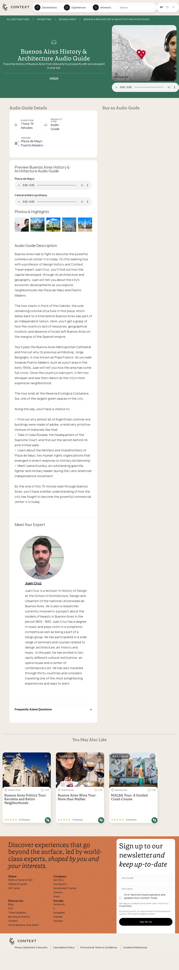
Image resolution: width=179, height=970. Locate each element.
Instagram (59, 912)
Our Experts (60, 884)
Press (56, 896)
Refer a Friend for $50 (20, 880)
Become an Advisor (19, 916)
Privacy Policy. (125, 906)
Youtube (58, 920)
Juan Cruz (33, 583)
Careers (58, 892)
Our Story (58, 880)
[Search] (137, 7)
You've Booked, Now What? (23, 925)
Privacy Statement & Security (31, 947)
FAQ (10, 908)
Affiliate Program (17, 884)
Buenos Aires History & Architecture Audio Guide (54, 55)
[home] (18, 10)
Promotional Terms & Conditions (98, 947)
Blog (10, 904)
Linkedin (58, 916)
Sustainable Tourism (65, 888)
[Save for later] (46, 756)
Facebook (59, 904)
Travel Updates (17, 912)
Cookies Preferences (135, 947)
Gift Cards (14, 888)
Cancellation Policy (64, 947)
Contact (13, 920)
